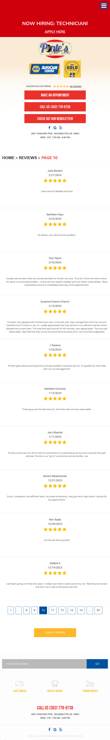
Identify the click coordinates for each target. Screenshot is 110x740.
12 (62, 610)
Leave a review (55, 632)
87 (98, 610)
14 (81, 610)
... (18, 610)
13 (71, 610)
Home (8, 158)
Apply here (55, 31)
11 (52, 610)
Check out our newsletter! (55, 118)
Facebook (49, 127)
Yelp (60, 127)
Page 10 (49, 158)
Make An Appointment (55, 95)
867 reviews (76, 86)
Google (55, 127)
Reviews (28, 158)
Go (97, 663)
